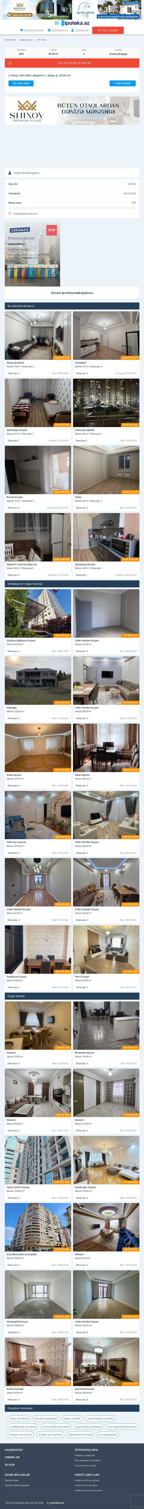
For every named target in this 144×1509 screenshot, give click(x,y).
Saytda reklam (12, 1480)
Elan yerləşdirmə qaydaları (88, 1460)
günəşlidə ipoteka (88, 1426)
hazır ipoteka (19, 1418)
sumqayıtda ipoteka (122, 1426)
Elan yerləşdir (109, 30)
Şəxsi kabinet (59, 30)
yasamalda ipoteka (100, 1418)
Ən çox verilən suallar (85, 1465)
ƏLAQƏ (10, 1464)
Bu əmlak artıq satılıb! (74, 63)
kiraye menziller (21, 1434)
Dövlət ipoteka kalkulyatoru (72, 293)
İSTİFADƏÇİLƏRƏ (86, 1450)
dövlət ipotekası (46, 1418)
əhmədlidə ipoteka (56, 1426)
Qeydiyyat (82, 30)
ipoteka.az (57, 1502)
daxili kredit (72, 1418)
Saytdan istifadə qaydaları (17, 1485)
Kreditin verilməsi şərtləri (87, 1480)
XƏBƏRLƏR (12, 1457)
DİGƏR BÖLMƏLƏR (17, 1474)
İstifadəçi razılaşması (85, 1455)
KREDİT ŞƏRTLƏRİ (87, 1474)
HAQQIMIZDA (14, 1450)
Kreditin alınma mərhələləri (89, 1490)
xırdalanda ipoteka (23, 1426)
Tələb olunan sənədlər (86, 1485)
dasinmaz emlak (80, 1434)
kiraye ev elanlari (50, 1434)
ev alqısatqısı (108, 1434)
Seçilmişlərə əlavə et (25, 213)
